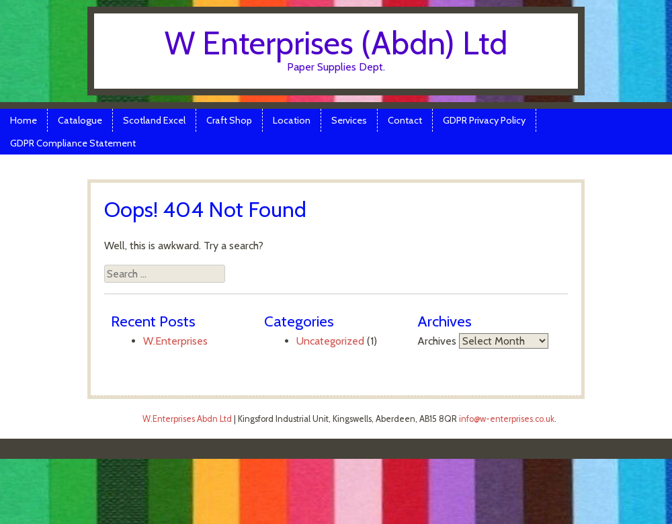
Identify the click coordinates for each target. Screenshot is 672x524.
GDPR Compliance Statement (73, 143)
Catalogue (80, 120)
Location (291, 120)
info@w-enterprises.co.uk (506, 419)
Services (349, 120)
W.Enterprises (175, 341)
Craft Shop (229, 120)
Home (23, 120)
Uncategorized (330, 341)
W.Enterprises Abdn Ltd (187, 419)
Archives (436, 341)
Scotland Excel (154, 120)
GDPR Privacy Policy (484, 120)
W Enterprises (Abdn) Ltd (336, 43)
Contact (405, 120)
